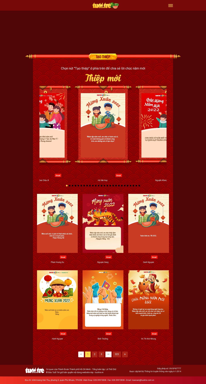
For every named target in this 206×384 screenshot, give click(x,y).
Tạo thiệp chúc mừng (103, 57)
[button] (170, 5)
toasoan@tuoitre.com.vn (143, 380)
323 (117, 354)
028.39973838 (99, 380)
